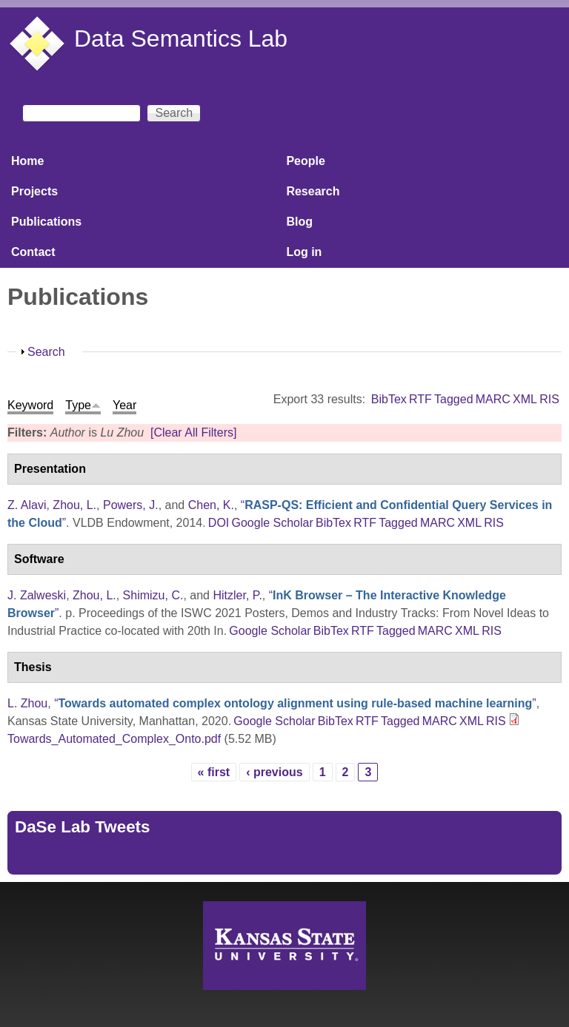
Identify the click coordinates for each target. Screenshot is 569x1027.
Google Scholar (272, 522)
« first (214, 772)
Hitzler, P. (237, 595)
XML (525, 399)
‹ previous (274, 772)
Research (312, 191)
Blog (299, 221)
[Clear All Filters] (193, 432)
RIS (549, 399)
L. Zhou (27, 703)
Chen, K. (211, 505)
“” (295, 703)
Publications (46, 221)
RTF (420, 399)
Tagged (453, 399)
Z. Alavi (26, 505)
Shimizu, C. (153, 595)
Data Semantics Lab (180, 38)
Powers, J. (131, 505)
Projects (34, 191)
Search (46, 352)
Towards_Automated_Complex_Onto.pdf (114, 739)
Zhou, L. (74, 505)
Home (27, 161)
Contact (33, 252)
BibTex (389, 399)
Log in (304, 252)
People (305, 161)
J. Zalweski (36, 595)
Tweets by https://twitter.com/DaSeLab (115, 858)
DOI (218, 522)
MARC (493, 399)
